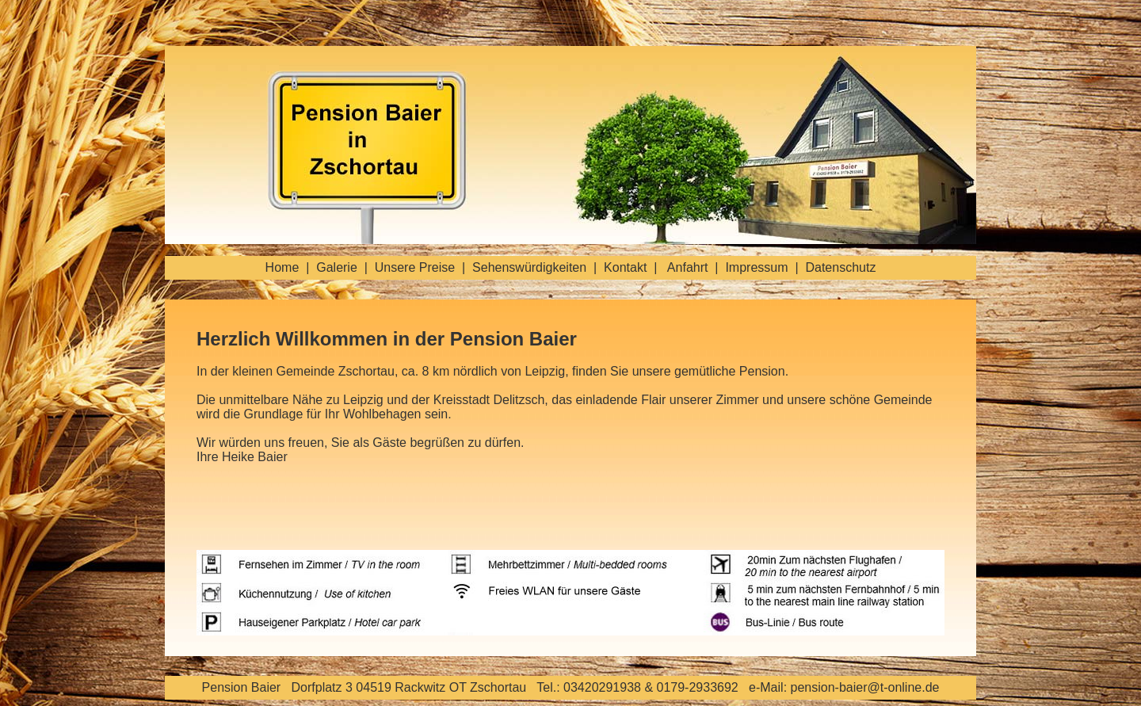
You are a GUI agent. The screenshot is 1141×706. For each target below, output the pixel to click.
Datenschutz (840, 267)
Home (282, 267)
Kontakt (625, 267)
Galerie (336, 267)
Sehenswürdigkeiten (529, 267)
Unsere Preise (415, 267)
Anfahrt (687, 267)
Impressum (756, 267)
